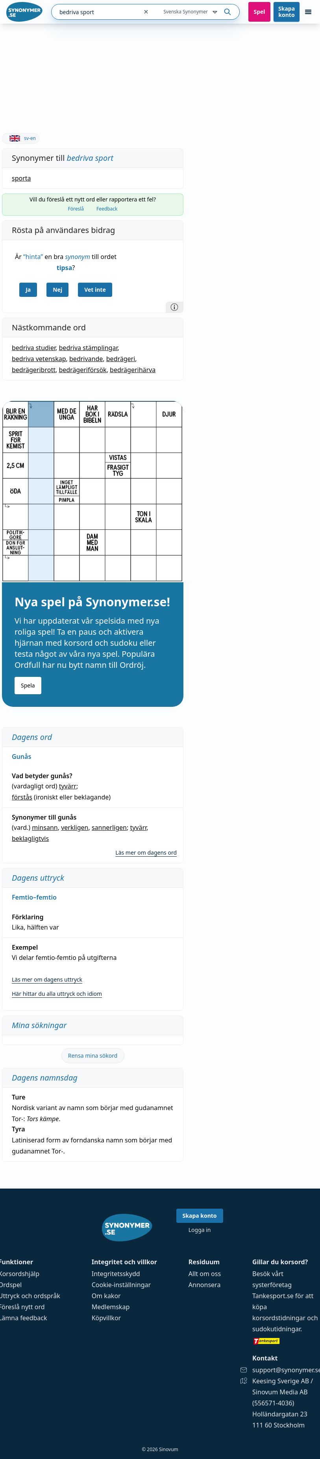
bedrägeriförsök (82, 369)
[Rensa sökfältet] (146, 12)
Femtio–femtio (34, 897)
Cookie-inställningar (121, 1284)
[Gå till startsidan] (24, 12)
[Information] (174, 307)
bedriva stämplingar (88, 347)
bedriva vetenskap (39, 358)
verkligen (74, 827)
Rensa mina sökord (93, 1055)
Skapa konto (286, 12)
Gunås (21, 756)
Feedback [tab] (106, 209)
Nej (57, 289)
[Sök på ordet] (227, 12)
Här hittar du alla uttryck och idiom (57, 993)
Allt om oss (205, 1273)
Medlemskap (111, 1306)
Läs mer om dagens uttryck (47, 979)
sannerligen (109, 827)
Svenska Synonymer (191, 12)
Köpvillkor (106, 1318)
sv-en (21, 138)
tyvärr (67, 786)
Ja (28, 289)
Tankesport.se (273, 1295)
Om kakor (106, 1295)
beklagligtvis (30, 838)
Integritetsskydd (116, 1273)
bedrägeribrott (33, 369)
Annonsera (205, 1284)
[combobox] (95, 12)
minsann (44, 827)
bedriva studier (33, 347)
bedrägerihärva (132, 369)
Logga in (200, 1230)
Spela (28, 685)
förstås (22, 797)
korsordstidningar (278, 1318)
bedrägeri (120, 358)
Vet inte (95, 289)
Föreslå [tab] (76, 209)
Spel (259, 11)
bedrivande (86, 358)
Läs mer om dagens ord (146, 852)
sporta (21, 178)
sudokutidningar (276, 1329)
